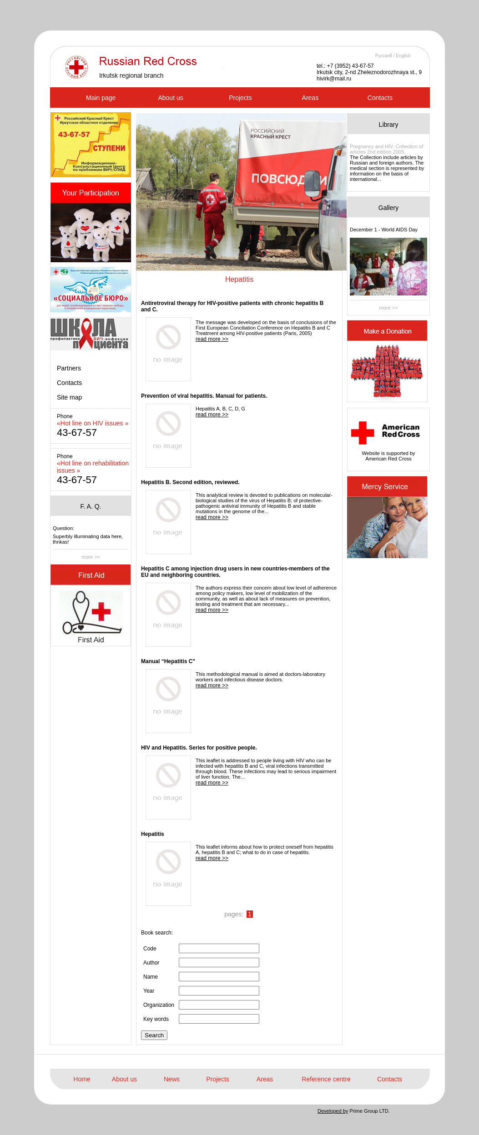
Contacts (380, 97)
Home (81, 1079)
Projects (240, 97)
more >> (90, 557)
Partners (69, 368)
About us (170, 97)
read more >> (212, 339)
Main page (101, 97)
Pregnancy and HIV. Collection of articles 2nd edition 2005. (386, 149)
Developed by (333, 1111)
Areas (310, 97)
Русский (383, 55)
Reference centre (326, 1079)
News (172, 1079)
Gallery (388, 207)
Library (388, 124)
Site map (69, 397)
